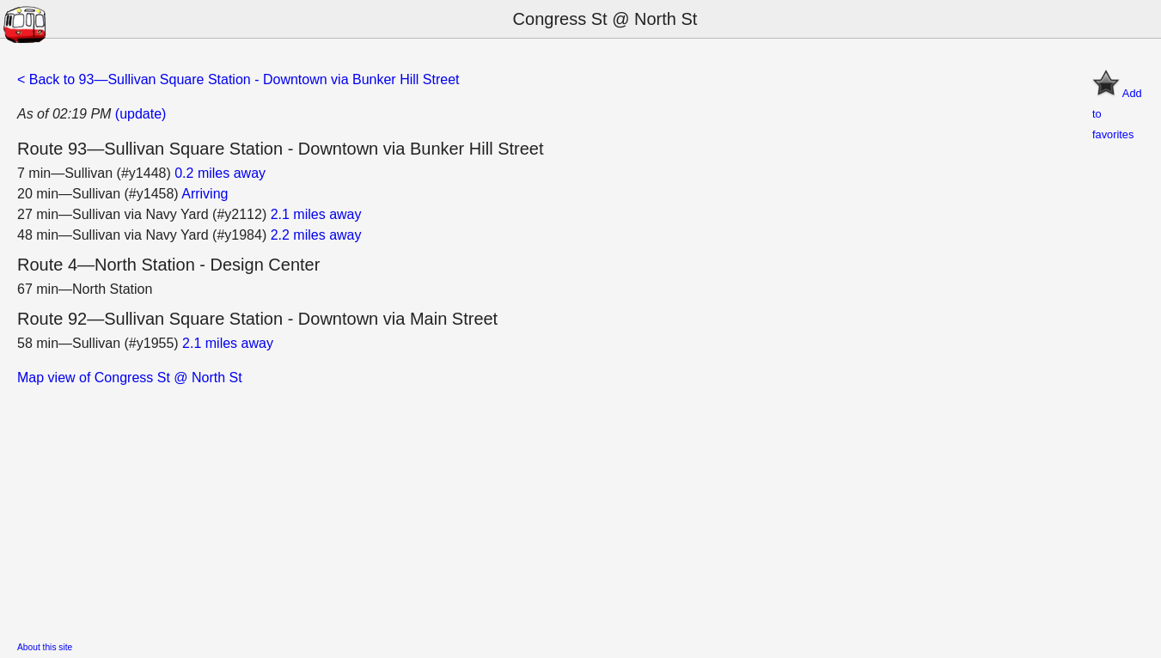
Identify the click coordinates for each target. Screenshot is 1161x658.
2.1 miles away (316, 214)
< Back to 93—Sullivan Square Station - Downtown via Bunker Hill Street (238, 79)
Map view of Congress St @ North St (129, 377)
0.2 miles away (220, 173)
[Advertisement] (532, 508)
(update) (141, 114)
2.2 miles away (316, 235)
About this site (44, 647)
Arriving (204, 193)
